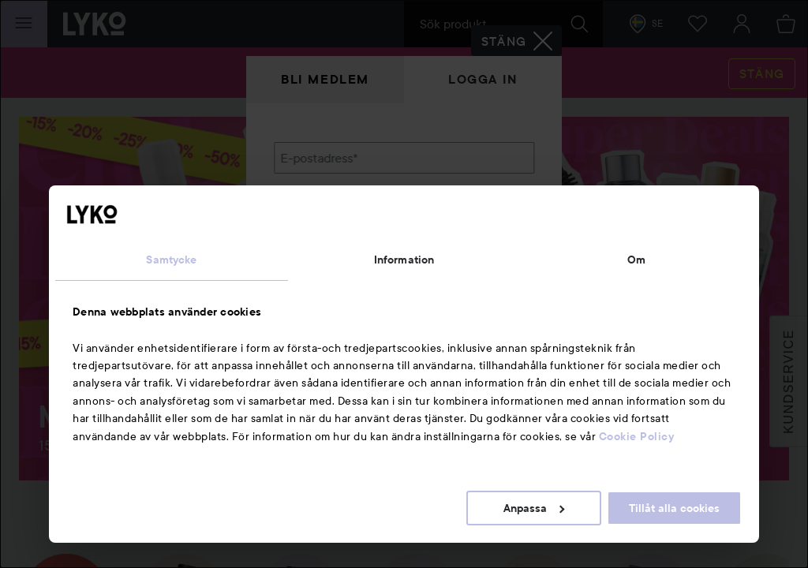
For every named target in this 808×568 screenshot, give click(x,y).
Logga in (483, 79)
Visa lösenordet (493, 239)
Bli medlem (325, 79)
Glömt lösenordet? (326, 268)
